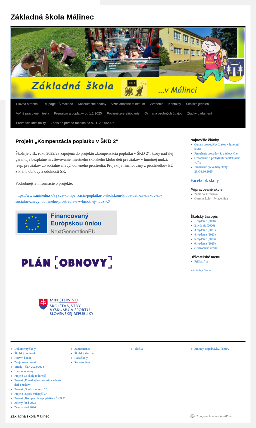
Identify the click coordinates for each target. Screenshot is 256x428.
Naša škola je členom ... (201, 270)
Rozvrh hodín (22, 358)
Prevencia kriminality (31, 123)
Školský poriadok (25, 353)
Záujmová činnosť (25, 362)
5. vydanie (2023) (205, 239)
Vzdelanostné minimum (128, 104)
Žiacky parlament (199, 113)
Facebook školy (204, 180)
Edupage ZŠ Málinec (58, 104)
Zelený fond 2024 (25, 407)
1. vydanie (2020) (205, 221)
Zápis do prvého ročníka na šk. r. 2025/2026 (82, 123)
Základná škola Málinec (52, 17)
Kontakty (174, 104)
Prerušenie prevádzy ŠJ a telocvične (216, 153)
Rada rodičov (82, 362)
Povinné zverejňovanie (123, 113)
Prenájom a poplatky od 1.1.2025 (78, 113)
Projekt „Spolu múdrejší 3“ (30, 394)
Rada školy (81, 358)
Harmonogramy (24, 371)
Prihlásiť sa (201, 261)
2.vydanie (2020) (204, 225)
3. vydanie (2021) (205, 230)
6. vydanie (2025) (205, 243)
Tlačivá (139, 348)
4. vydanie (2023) (205, 234)
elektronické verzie (206, 248)
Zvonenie (156, 104)
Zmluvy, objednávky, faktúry (211, 348)
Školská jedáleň (197, 104)
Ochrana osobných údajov (163, 113)
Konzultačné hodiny (92, 104)
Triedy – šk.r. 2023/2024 (29, 366)
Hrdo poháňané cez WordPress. (214, 416)
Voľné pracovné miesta (32, 113)
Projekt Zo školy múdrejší (30, 376)
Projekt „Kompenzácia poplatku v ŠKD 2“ (40, 398)
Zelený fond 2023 (25, 402)
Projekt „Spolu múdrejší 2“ (30, 389)
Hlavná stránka (27, 104)
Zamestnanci (82, 348)
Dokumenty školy (25, 348)
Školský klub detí (85, 353)
